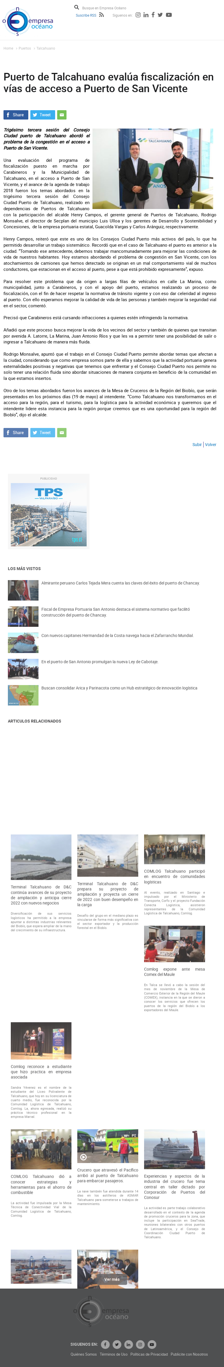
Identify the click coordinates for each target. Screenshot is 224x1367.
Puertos (25, 48)
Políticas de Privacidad (193, 1354)
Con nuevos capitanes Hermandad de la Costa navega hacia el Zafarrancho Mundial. (117, 642)
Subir (197, 444)
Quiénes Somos (128, 1354)
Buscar (76, 7)
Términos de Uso (158, 1354)
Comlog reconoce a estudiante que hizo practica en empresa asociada (41, 1244)
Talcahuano (45, 48)
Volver (210, 444)
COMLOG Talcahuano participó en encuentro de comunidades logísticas (174, 1049)
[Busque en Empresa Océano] (108, 7)
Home (8, 48)
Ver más (112, 1283)
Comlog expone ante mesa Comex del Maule (174, 1144)
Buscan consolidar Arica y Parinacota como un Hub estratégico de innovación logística (119, 694)
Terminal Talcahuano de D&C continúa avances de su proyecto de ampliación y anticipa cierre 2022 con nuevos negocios (41, 1068)
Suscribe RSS (86, 15)
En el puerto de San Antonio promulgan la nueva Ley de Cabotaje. (100, 668)
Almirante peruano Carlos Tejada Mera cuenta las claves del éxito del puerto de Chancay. (120, 589)
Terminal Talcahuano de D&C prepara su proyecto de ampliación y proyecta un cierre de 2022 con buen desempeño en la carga (107, 1067)
